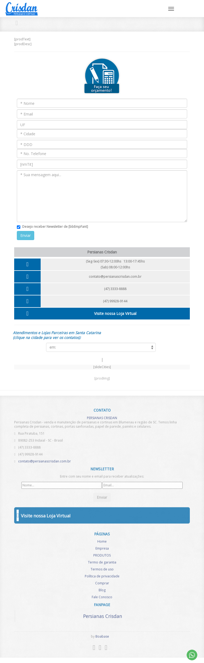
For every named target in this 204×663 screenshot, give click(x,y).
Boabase (102, 636)
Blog (102, 591)
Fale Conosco (102, 598)
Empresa (102, 550)
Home (102, 543)
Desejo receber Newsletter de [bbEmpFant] (55, 226)
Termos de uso (102, 571)
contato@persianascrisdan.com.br (115, 276)
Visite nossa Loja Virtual (115, 313)
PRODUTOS (102, 557)
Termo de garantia (102, 564)
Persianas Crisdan (102, 614)
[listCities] (99, 347)
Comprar (102, 585)
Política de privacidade (102, 578)
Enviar (25, 235)
